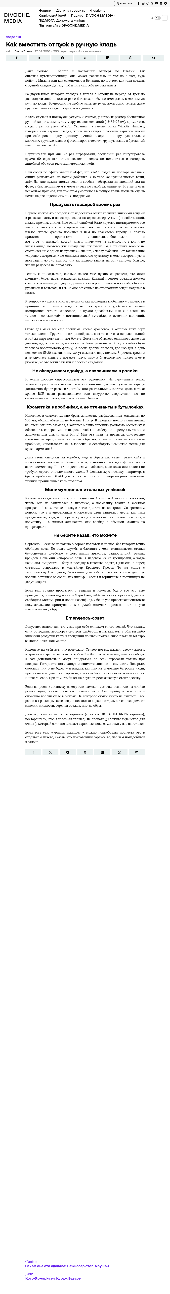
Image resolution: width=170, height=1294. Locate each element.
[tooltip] (139, 3)
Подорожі (14, 37)
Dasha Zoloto (24, 51)
